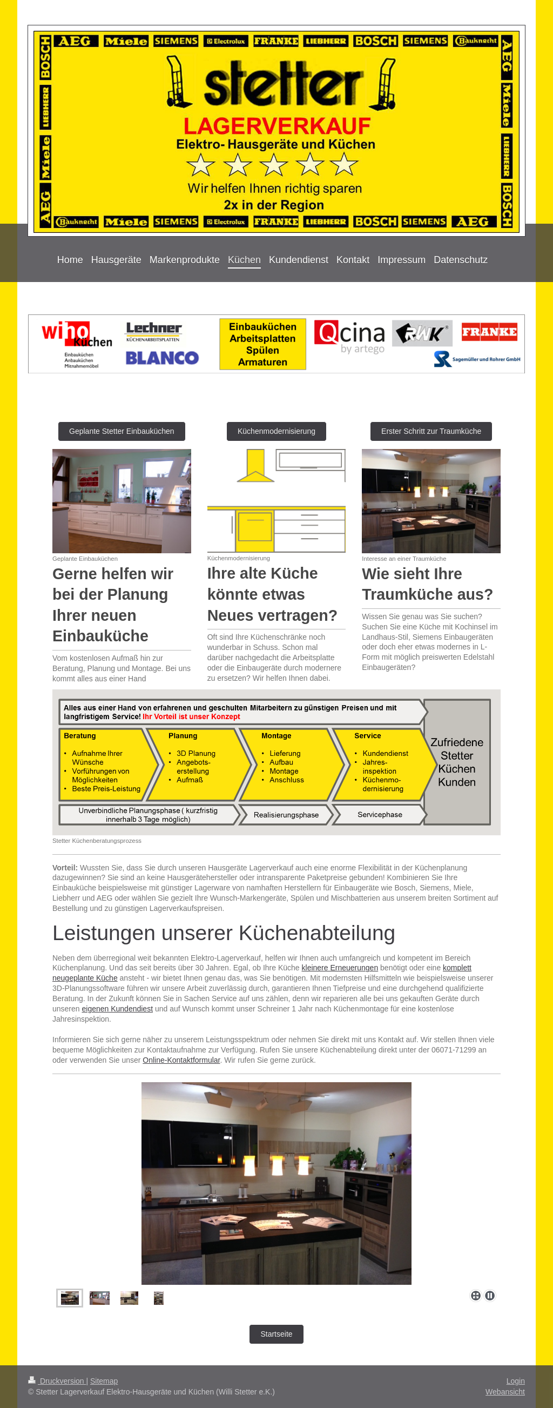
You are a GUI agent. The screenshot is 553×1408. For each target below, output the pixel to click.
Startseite (276, 1334)
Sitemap (104, 1381)
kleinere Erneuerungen (340, 967)
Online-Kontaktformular (181, 1060)
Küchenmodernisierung (276, 431)
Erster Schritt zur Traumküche (431, 431)
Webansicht (505, 1391)
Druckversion (57, 1381)
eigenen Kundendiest (117, 1008)
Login (516, 1381)
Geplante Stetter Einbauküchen (121, 431)
